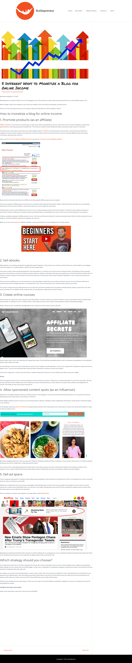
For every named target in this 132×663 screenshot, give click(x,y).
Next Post (86, 649)
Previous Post (7, 649)
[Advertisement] (114, 38)
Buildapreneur (45, 10)
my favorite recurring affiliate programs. (49, 138)
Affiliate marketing (91, 11)
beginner (16, 221)
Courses (70, 11)
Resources (103, 11)
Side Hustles (78, 11)
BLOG (112, 11)
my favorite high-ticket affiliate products (20, 138)
